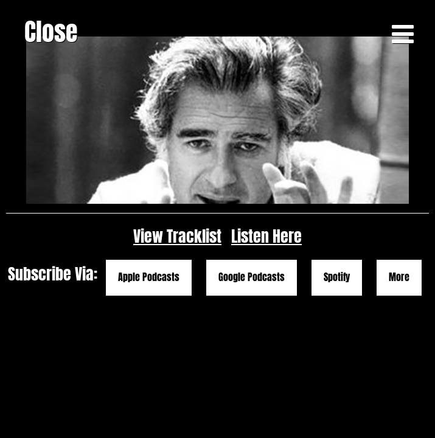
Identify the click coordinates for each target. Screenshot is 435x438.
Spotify (337, 327)
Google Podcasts (251, 327)
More (399, 327)
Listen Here (266, 287)
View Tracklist (177, 287)
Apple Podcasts (148, 327)
